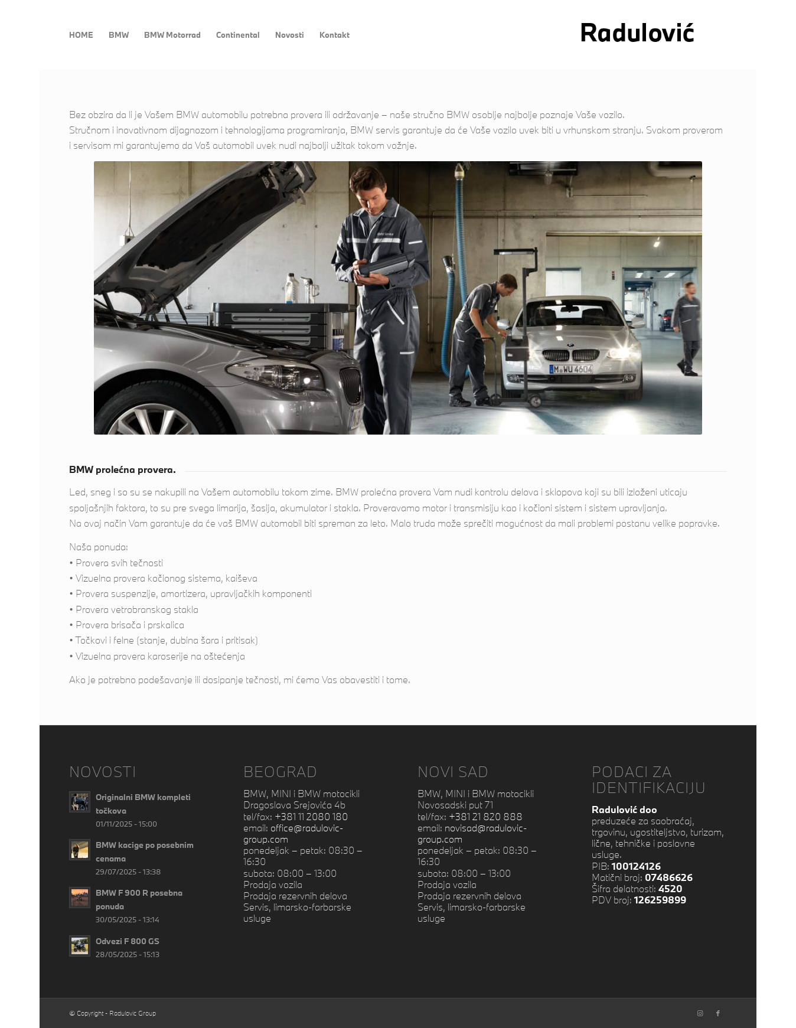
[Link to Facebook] (718, 1013)
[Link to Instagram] (700, 1013)
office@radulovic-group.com (293, 833)
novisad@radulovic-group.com (472, 833)
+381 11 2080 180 (311, 816)
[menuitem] (81, 35)
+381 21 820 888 (486, 816)
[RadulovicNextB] (652, 35)
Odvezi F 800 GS (127, 941)
